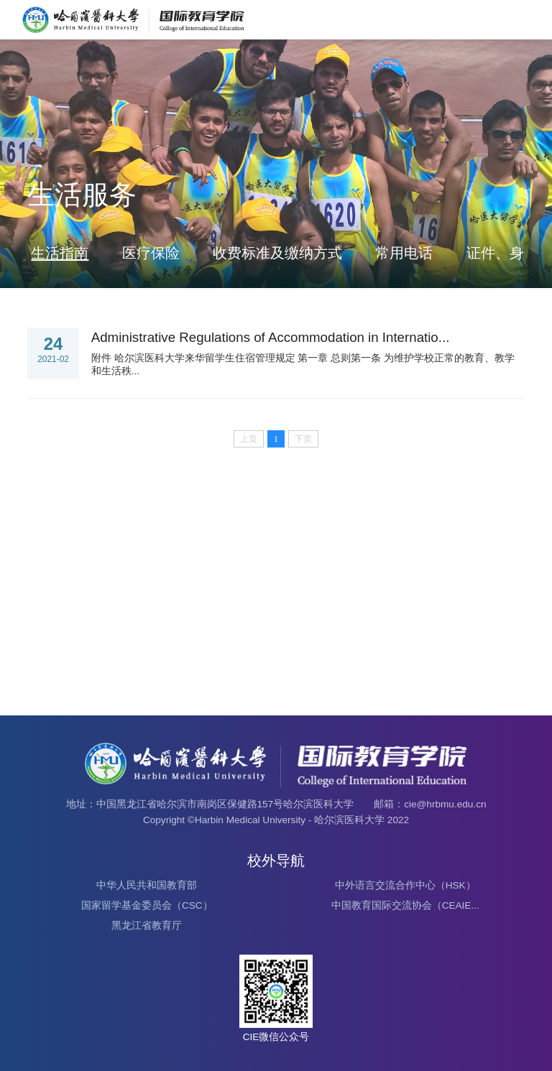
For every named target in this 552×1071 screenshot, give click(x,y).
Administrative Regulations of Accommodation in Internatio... (270, 337)
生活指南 (59, 253)
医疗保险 (151, 253)
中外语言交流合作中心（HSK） (405, 885)
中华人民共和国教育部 (146, 885)
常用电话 (404, 253)
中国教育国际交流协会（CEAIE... (405, 905)
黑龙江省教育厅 (146, 925)
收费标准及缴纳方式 (277, 253)
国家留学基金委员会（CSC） (147, 905)
